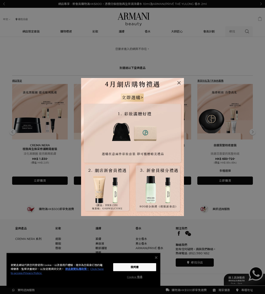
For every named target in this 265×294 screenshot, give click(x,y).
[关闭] (156, 257)
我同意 (135, 267)
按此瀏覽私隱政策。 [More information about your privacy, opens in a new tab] (77, 269)
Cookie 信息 (134, 277)
